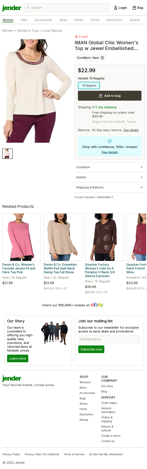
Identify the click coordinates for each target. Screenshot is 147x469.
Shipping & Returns (89, 187)
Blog (104, 391)
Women (7, 20)
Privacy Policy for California (41, 454)
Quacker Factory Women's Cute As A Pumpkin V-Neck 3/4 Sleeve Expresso (100, 270)
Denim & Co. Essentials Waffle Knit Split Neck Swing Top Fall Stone (60, 268)
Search (36, 8)
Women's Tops (28, 30)
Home (95, 20)
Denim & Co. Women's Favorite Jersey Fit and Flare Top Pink (18, 268)
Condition (83, 167)
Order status (109, 402)
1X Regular (89, 85)
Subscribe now (91, 349)
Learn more (17, 358)
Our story (107, 386)
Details (81, 177)
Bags (63, 20)
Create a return (110, 435)
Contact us (108, 441)
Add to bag (112, 96)
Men (24, 20)
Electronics (114, 20)
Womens (85, 382)
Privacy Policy (11, 454)
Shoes (78, 20)
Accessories (43, 20)
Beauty (135, 20)
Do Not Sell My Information (106, 454)
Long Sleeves (52, 30)
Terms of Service (73, 454)
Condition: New (88, 58)
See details (131, 130)
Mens (83, 387)
